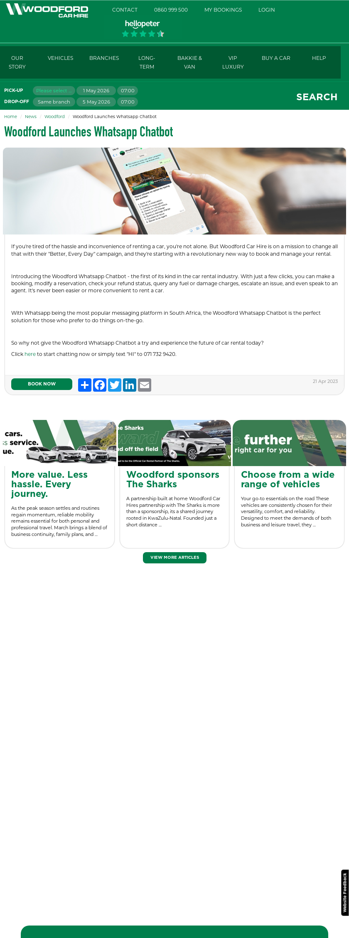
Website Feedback (345, 892)
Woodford (54, 116)
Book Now (42, 384)
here (31, 354)
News (31, 116)
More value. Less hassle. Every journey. (49, 484)
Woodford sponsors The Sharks (172, 479)
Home (10, 116)
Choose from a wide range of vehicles (287, 479)
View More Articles (174, 557)
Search (316, 97)
